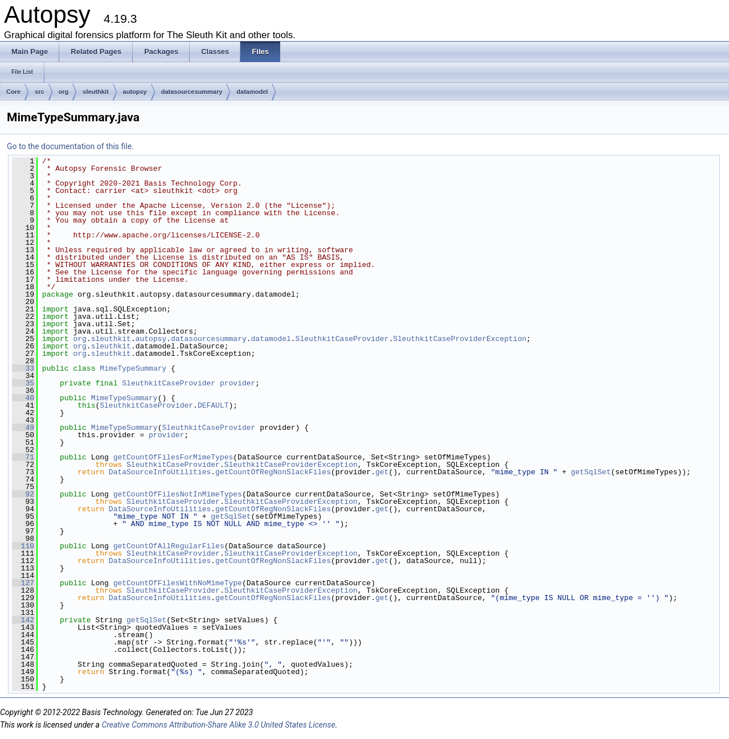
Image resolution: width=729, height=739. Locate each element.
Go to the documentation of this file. (70, 146)
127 (23, 583)
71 (23, 457)
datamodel (252, 91)
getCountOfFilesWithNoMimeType (177, 583)
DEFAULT (213, 405)
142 (23, 620)
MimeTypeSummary (133, 368)
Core (13, 91)
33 (23, 368)
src (39, 91)
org (64, 91)
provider (237, 383)
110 (23, 546)
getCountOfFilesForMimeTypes (173, 457)
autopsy (135, 91)
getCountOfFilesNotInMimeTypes (177, 494)
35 (23, 383)
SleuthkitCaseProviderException (459, 339)
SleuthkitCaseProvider (342, 339)
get (381, 472)
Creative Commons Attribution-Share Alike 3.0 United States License (218, 724)
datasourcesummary (192, 91)
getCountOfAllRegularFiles (168, 546)
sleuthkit (95, 91)
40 (23, 398)
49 (23, 427)
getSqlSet (591, 472)
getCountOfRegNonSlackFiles (273, 472)
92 (23, 494)
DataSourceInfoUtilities (160, 472)
